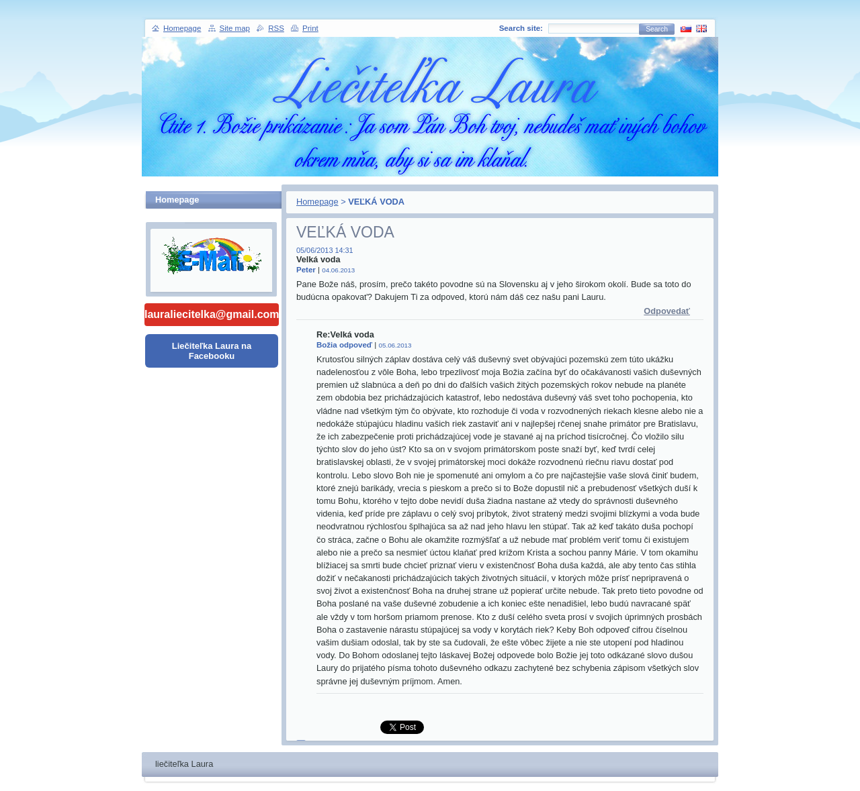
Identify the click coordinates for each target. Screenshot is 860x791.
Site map (235, 28)
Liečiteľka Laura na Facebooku (211, 351)
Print (310, 28)
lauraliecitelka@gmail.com (211, 314)
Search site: (521, 28)
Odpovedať (667, 311)
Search (657, 29)
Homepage (317, 202)
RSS (276, 28)
